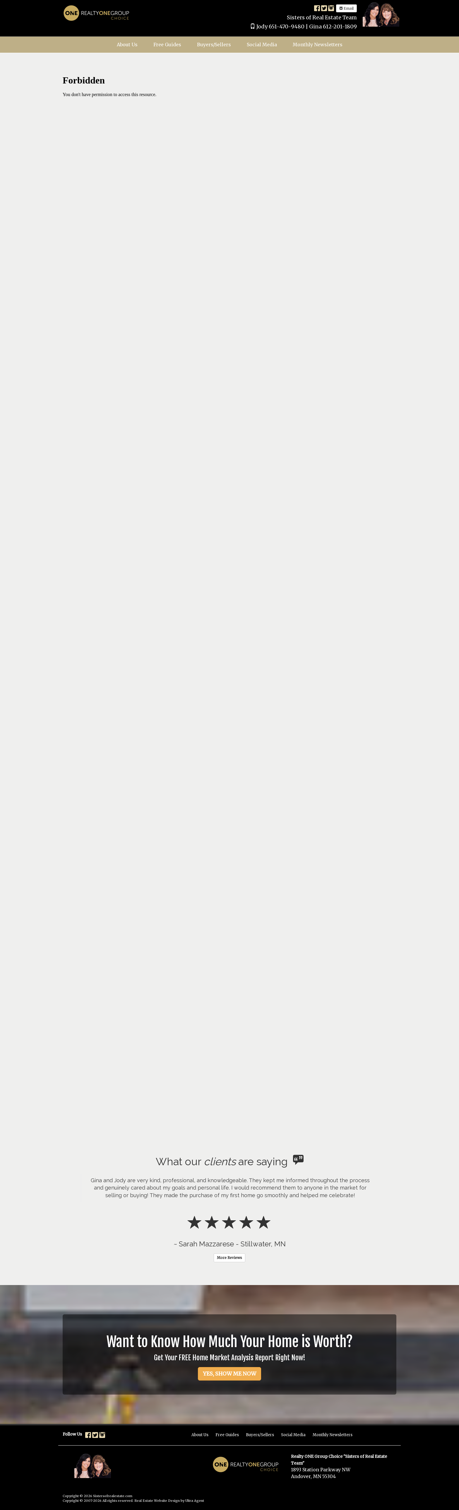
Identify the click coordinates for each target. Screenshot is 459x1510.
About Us (199, 1434)
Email (346, 8)
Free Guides (227, 1434)
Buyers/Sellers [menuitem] (214, 44)
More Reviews (229, 1257)
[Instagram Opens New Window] (331, 8)
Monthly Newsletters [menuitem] (317, 44)
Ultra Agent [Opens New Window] (194, 1501)
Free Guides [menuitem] (167, 44)
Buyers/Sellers (260, 1434)
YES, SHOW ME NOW (229, 1373)
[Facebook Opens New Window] (317, 8)
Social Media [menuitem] (262, 44)
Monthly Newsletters (332, 1434)
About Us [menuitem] (127, 44)
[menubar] (230, 45)
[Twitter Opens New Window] (324, 8)
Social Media (293, 1434)
